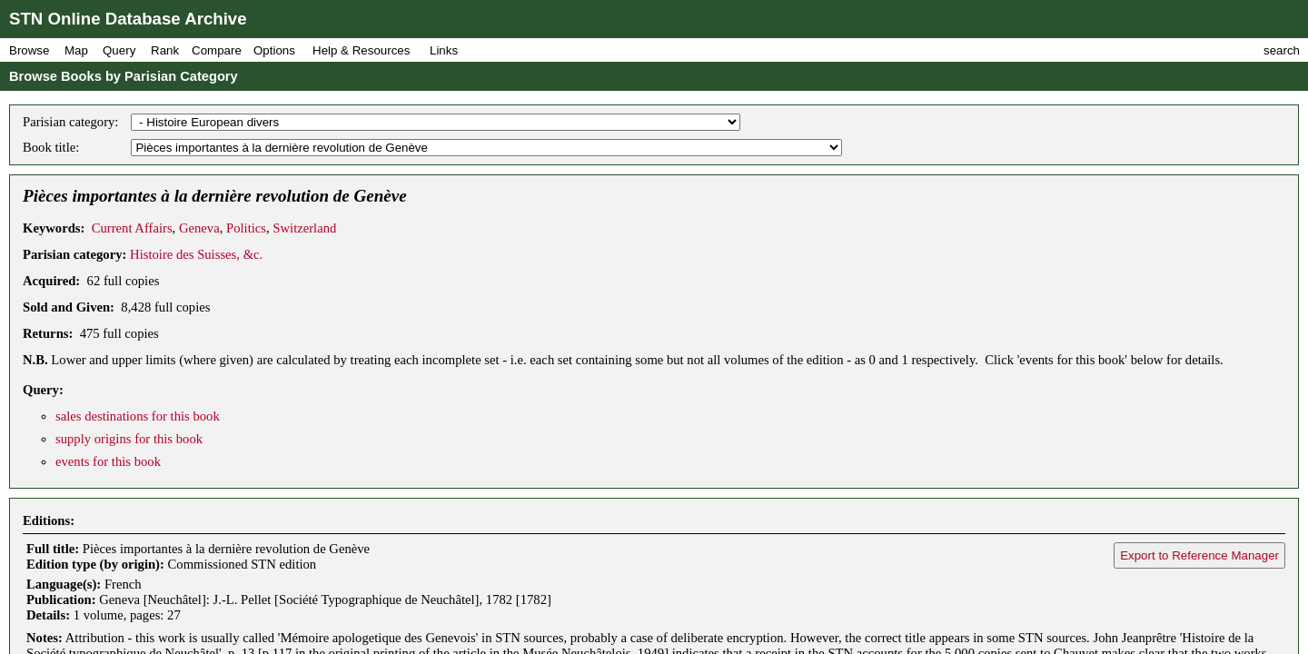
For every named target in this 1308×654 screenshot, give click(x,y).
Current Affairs (132, 228)
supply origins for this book (129, 438)
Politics (246, 228)
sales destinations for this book (137, 416)
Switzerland (304, 228)
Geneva (199, 228)
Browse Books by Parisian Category (123, 76)
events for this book (108, 461)
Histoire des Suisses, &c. (196, 254)
